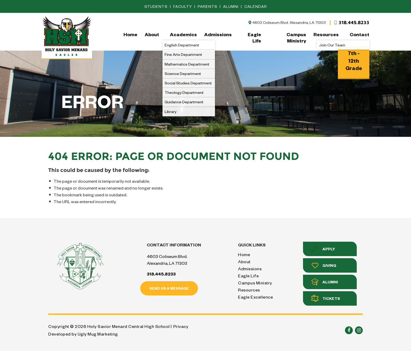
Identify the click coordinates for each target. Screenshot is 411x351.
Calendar (255, 6)
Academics (183, 37)
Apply (323, 248)
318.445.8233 (351, 22)
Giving (323, 265)
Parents (208, 6)
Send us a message (169, 288)
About (152, 34)
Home (130, 34)
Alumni (231, 6)
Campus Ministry (296, 37)
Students (156, 6)
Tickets (325, 298)
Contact (359, 37)
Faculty (183, 6)
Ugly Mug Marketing (98, 334)
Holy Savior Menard (67, 37)
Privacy (180, 326)
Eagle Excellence (255, 297)
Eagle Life (254, 37)
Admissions (218, 34)
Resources (326, 34)
